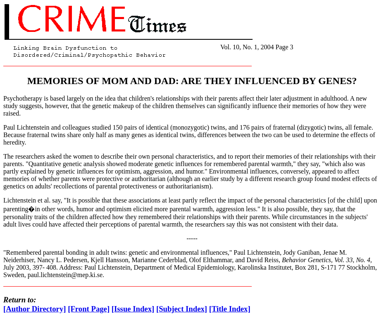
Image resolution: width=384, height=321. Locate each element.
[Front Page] (89, 308)
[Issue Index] (133, 308)
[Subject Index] (181, 308)
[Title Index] (229, 308)
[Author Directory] (34, 308)
